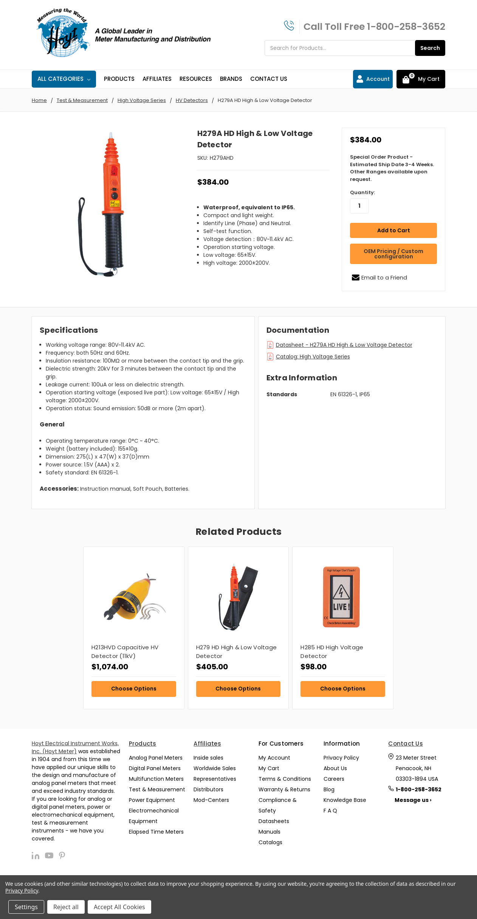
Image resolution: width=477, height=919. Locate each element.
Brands (231, 79)
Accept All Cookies (119, 907)
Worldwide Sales (215, 766)
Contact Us (268, 79)
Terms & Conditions (285, 777)
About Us (335, 766)
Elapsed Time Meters (156, 830)
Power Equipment (152, 798)
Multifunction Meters (156, 777)
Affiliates (157, 79)
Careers (334, 777)
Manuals (269, 830)
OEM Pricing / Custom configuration (393, 252)
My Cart (269, 766)
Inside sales (208, 756)
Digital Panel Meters (155, 766)
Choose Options (133, 687)
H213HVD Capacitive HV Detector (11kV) (124, 650)
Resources (196, 79)
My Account (274, 756)
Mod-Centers (211, 798)
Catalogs (270, 840)
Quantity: (362, 192)
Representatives (215, 777)
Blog (329, 787)
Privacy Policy (341, 756)
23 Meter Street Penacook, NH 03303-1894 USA (417, 766)
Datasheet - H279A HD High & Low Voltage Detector (344, 343)
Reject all (66, 907)
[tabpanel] (133, 626)
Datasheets (274, 819)
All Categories (63, 79)
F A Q (330, 808)
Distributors (208, 787)
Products (119, 79)
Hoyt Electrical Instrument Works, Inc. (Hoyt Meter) (75, 746)
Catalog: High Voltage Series (313, 354)
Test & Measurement (157, 787)
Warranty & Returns (284, 787)
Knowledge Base (345, 798)
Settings (26, 907)
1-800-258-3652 (406, 26)
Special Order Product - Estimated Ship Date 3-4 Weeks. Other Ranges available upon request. (392, 168)
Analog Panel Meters (156, 756)
